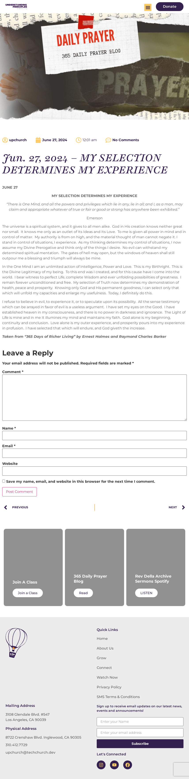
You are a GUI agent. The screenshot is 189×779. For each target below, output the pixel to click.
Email (8, 446)
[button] (147, 7)
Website (10, 464)
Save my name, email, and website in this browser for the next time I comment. (80, 481)
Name (9, 428)
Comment (12, 372)
